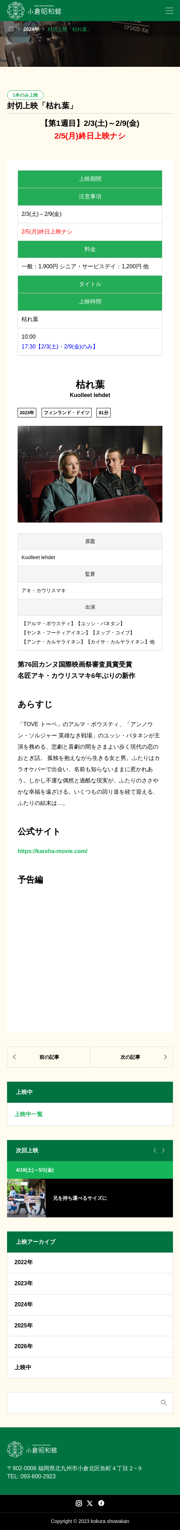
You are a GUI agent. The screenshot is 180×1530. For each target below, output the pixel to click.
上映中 (22, 1367)
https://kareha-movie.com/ (52, 851)
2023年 (23, 1283)
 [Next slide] (162, 1150)
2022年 (23, 1262)
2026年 (23, 1346)
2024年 (23, 1304)
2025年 (23, 1326)
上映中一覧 (28, 1114)
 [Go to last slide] (154, 1150)
